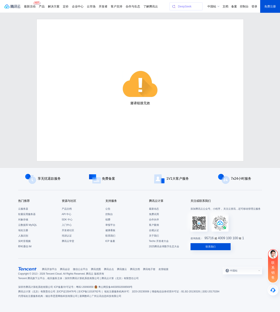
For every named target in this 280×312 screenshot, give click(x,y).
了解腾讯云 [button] (150, 6)
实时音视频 (24, 241)
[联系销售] (273, 266)
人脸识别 (23, 235)
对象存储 (23, 219)
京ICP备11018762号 (89, 291)
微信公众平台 (80, 269)
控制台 (109, 214)
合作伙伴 (154, 219)
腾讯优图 (96, 269)
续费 (107, 219)
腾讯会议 (65, 269)
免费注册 (270, 6)
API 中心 (66, 214)
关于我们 (154, 235)
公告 (107, 208)
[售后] (273, 290)
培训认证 (67, 235)
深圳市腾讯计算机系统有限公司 (35, 287)
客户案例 (154, 225)
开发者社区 (68, 230)
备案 (234, 6)
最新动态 (154, 208)
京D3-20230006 (140, 291)
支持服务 (111, 200)
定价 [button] (66, 6)
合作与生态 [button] (133, 6)
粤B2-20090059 (84, 287)
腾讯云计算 (156, 200)
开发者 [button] (103, 6)
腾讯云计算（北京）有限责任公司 (36, 291)
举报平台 (110, 225)
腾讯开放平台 (49, 269)
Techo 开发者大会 (159, 241)
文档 (225, 6)
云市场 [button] (91, 6)
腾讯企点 (109, 269)
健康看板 (110, 230)
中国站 (211, 6)
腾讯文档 (135, 269)
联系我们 (110, 235)
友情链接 (163, 269)
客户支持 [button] (116, 6)
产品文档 (67, 208)
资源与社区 (69, 200)
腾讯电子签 (149, 269)
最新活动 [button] (30, 5)
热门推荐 (24, 200)
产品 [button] (42, 6)
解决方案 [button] (54, 6)
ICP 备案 (110, 241)
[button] (242, 270)
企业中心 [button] (77, 6)
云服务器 (23, 208)
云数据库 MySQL (27, 225)
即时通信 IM (25, 246)
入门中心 (67, 225)
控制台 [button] (244, 6)
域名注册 (23, 230)
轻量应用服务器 (27, 214)
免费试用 (154, 214)
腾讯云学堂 (68, 241)
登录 (254, 6)
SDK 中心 (67, 219)
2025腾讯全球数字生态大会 (164, 246)
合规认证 (154, 230)
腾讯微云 (122, 269)
